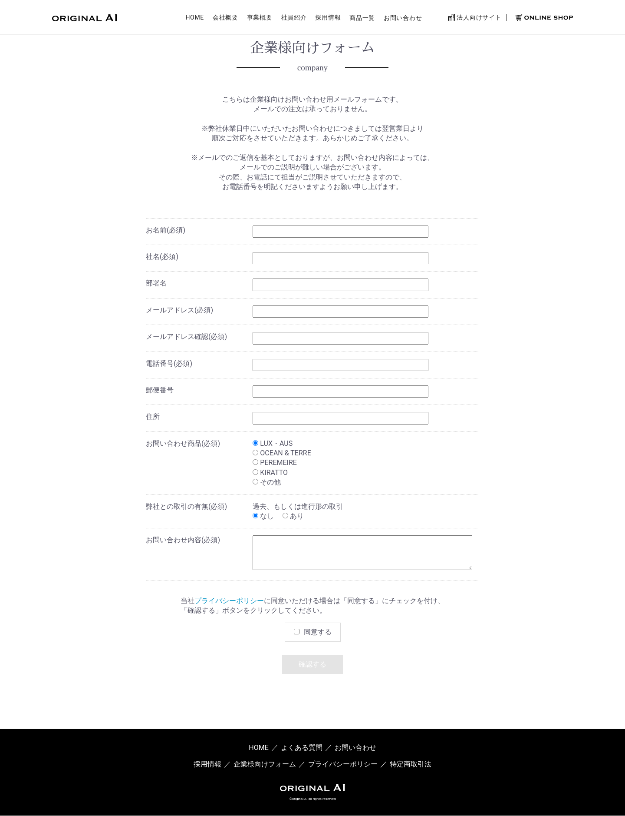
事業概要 (260, 19)
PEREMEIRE (274, 462)
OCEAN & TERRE (282, 453)
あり (293, 516)
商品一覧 (362, 19)
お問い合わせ (403, 19)
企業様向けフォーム (265, 764)
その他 (267, 482)
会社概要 (225, 19)
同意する (318, 632)
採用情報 (328, 19)
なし (263, 516)
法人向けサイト (474, 18)
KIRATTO (270, 472)
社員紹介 (294, 19)
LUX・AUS (273, 443)
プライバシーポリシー (229, 601)
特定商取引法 (410, 764)
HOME (194, 19)
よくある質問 (301, 747)
